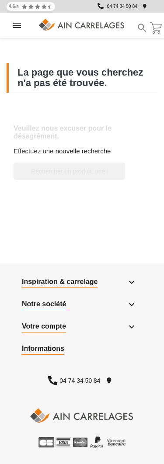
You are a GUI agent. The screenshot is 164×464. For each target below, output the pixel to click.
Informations (43, 348)
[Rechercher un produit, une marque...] (69, 171)
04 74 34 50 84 (122, 6)
